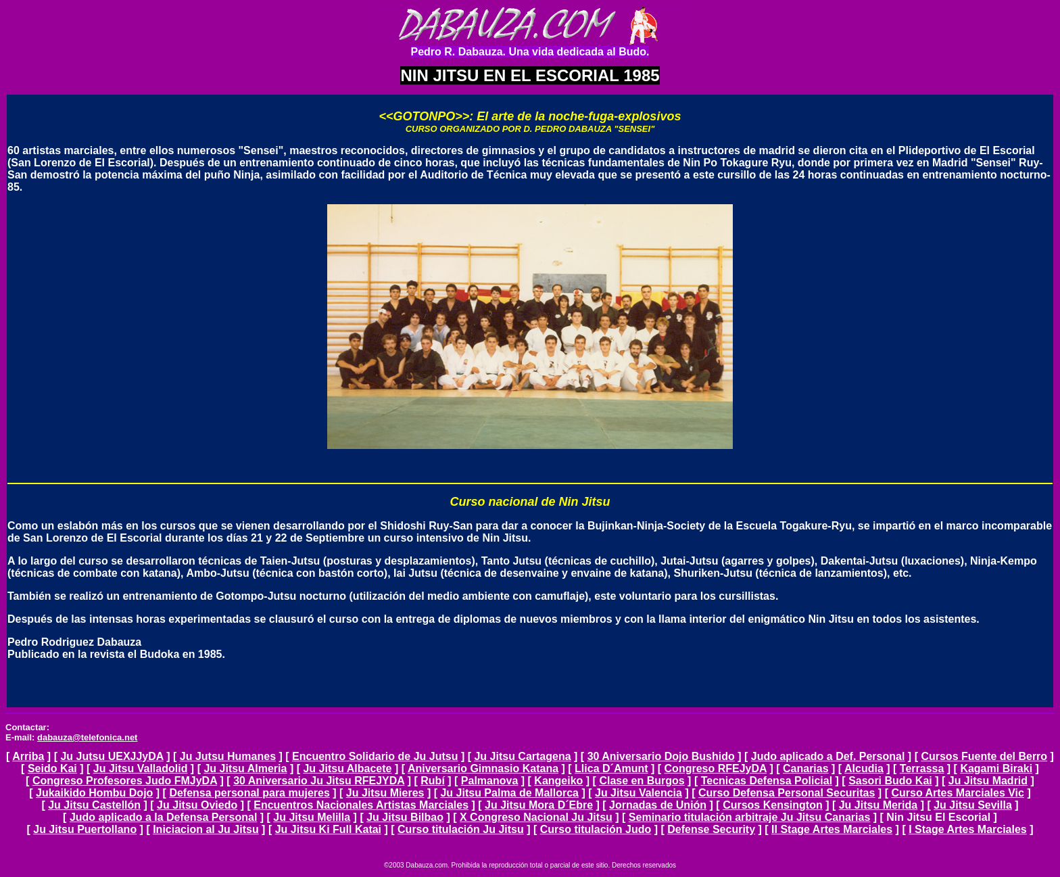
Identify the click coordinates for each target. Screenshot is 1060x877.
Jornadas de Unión (657, 805)
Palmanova (489, 780)
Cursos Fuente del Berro (984, 756)
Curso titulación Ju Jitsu (460, 829)
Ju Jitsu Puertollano (85, 829)
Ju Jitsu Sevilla (973, 805)
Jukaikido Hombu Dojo (94, 793)
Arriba (28, 756)
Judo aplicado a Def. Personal (828, 756)
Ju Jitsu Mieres (385, 793)
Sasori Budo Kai (890, 780)
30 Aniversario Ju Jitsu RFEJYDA (318, 780)
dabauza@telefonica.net (87, 737)
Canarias (806, 768)
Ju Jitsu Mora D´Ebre (539, 805)
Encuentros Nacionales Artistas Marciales (361, 805)
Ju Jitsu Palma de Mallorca (509, 793)
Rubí (432, 780)
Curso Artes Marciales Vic (957, 793)
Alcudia (864, 768)
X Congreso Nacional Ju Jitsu (536, 817)
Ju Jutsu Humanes (228, 756)
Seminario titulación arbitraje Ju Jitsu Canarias (749, 817)
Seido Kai (52, 768)
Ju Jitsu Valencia (638, 793)
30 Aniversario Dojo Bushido (661, 756)
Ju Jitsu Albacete (347, 768)
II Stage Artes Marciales (831, 829)
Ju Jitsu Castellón (94, 805)
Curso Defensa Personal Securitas (786, 793)
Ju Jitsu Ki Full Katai (328, 829)
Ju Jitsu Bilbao (404, 817)
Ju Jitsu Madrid (988, 780)
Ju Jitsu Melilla (311, 817)
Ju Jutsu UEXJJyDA (111, 756)
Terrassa (922, 768)
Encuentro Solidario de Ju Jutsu (375, 756)
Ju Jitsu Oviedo (197, 805)
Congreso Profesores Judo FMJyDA (124, 780)
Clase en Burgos (641, 780)
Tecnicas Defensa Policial (766, 780)
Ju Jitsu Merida (878, 805)
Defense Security (711, 829)
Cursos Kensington (773, 805)
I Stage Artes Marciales (968, 829)
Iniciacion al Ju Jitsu (206, 829)
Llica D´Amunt (611, 768)
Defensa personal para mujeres (249, 793)
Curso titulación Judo (595, 829)
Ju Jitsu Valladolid (140, 768)
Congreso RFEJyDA (716, 768)
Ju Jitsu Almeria (245, 768)
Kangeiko (558, 780)
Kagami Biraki (996, 768)
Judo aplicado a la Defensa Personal (163, 817)
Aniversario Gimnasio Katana (483, 768)
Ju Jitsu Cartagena (522, 756)
